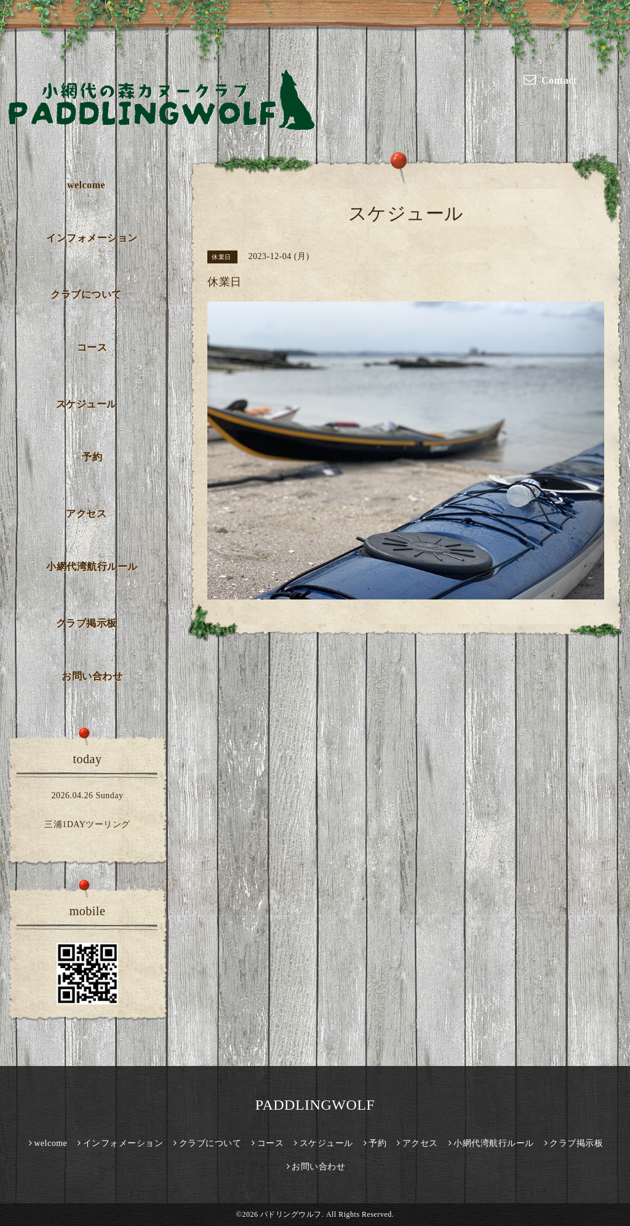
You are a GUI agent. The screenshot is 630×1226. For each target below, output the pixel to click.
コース (92, 347)
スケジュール (86, 404)
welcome (86, 185)
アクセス (86, 513)
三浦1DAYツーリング (87, 824)
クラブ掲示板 (86, 623)
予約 (92, 457)
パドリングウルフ (291, 1214)
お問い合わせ (92, 676)
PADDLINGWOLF (315, 1105)
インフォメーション (92, 238)
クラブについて (86, 294)
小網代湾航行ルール (92, 566)
